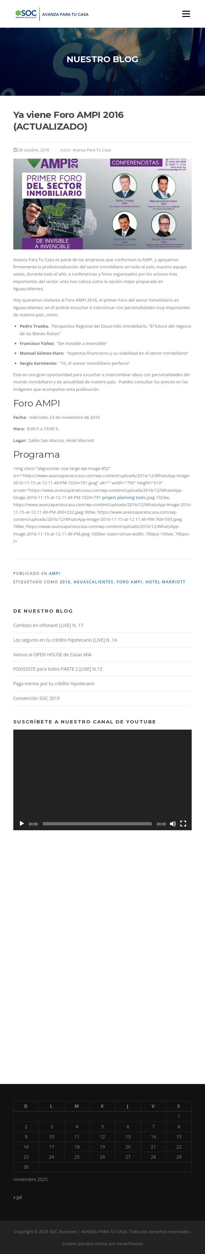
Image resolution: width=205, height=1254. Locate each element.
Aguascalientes (93, 582)
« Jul (17, 1197)
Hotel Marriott (166, 582)
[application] (102, 780)
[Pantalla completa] (183, 823)
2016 (65, 582)
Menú (186, 14)
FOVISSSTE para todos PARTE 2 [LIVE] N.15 (57, 669)
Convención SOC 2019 (36, 698)
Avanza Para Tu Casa (91, 150)
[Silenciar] (173, 823)
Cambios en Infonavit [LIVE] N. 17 (48, 625)
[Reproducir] (22, 823)
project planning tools (124, 497)
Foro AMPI (130, 582)
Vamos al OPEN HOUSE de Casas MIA (52, 654)
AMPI (55, 573)
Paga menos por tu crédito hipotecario (54, 683)
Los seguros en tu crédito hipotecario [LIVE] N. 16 (65, 640)
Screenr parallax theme (85, 1244)
